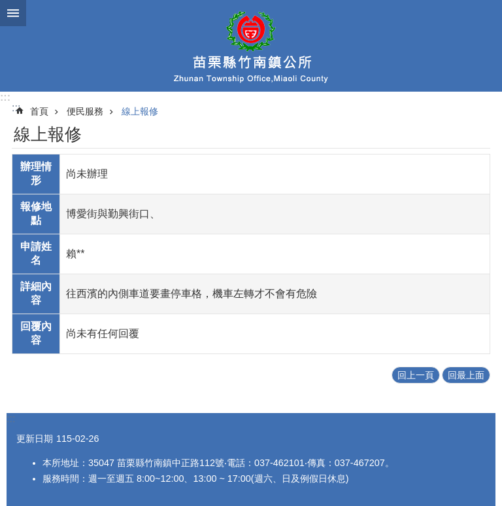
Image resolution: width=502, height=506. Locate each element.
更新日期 (34, 438)
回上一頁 (415, 375)
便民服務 (85, 111)
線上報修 (140, 111)
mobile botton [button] (13, 13)
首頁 (39, 111)
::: (5, 97)
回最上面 (466, 375)
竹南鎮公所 (251, 46)
